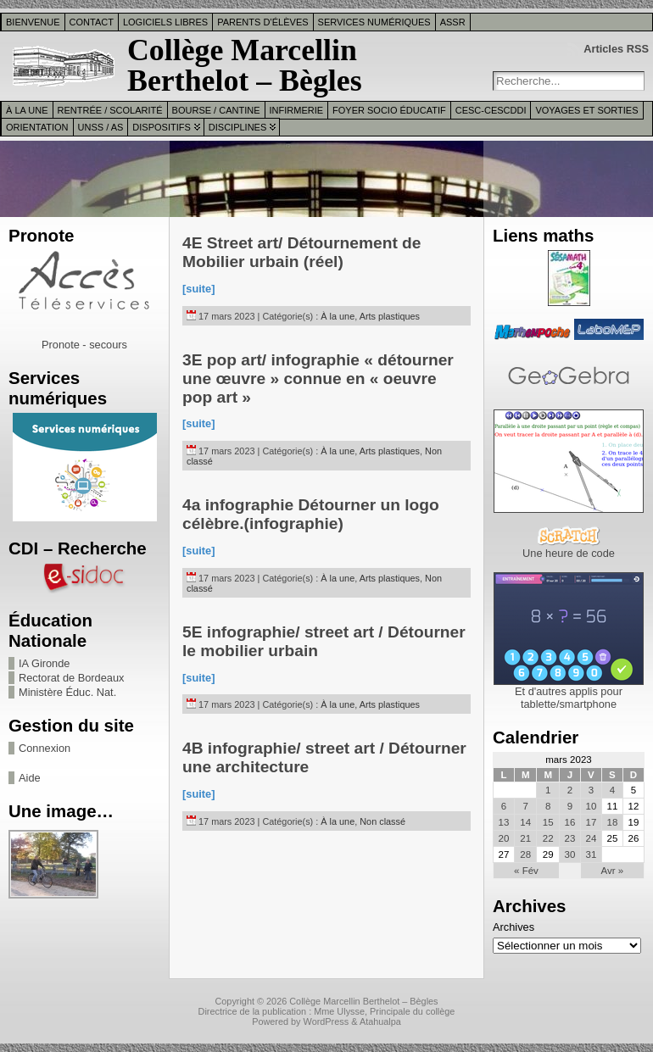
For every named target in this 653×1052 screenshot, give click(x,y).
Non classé (382, 821)
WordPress (326, 1021)
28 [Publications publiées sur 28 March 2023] (525, 854)
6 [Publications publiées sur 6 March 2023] (503, 806)
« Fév (526, 871)
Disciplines (237, 127)
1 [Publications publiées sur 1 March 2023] (547, 790)
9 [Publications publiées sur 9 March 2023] (569, 806)
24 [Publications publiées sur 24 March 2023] (591, 838)
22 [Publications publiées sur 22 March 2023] (548, 838)
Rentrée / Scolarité (110, 110)
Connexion (44, 748)
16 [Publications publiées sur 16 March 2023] (569, 822)
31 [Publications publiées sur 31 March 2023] (591, 854)
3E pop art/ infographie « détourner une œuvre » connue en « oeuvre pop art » (318, 378)
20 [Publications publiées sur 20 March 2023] (504, 838)
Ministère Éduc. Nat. (67, 692)
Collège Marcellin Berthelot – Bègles (244, 65)
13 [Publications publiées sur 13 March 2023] (504, 822)
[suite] (198, 288)
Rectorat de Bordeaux (72, 677)
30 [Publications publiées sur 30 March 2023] (569, 854)
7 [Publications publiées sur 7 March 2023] (525, 806)
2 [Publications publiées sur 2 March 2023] (569, 790)
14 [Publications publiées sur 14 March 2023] (525, 822)
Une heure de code (568, 553)
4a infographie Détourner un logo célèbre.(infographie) (310, 514)
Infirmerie (297, 110)
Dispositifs (161, 127)
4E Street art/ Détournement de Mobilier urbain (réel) (301, 252)
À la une (27, 110)
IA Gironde (44, 663)
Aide (30, 777)
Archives (513, 927)
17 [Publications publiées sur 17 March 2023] (591, 822)
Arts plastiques (390, 316)
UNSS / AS (101, 127)
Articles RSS (616, 48)
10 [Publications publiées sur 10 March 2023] (591, 806)
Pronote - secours (84, 344)
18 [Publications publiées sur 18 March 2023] (612, 822)
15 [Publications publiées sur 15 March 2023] (548, 822)
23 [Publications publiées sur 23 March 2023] (569, 838)
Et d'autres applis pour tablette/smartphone (568, 697)
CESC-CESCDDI (491, 110)
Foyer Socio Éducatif (389, 110)
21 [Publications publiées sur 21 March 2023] (525, 838)
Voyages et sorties (586, 110)
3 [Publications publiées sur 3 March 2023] (591, 790)
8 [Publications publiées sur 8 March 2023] (547, 806)
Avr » (612, 871)
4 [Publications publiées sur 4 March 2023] (612, 790)
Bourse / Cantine (216, 110)
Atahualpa (380, 1021)
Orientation (37, 127)
